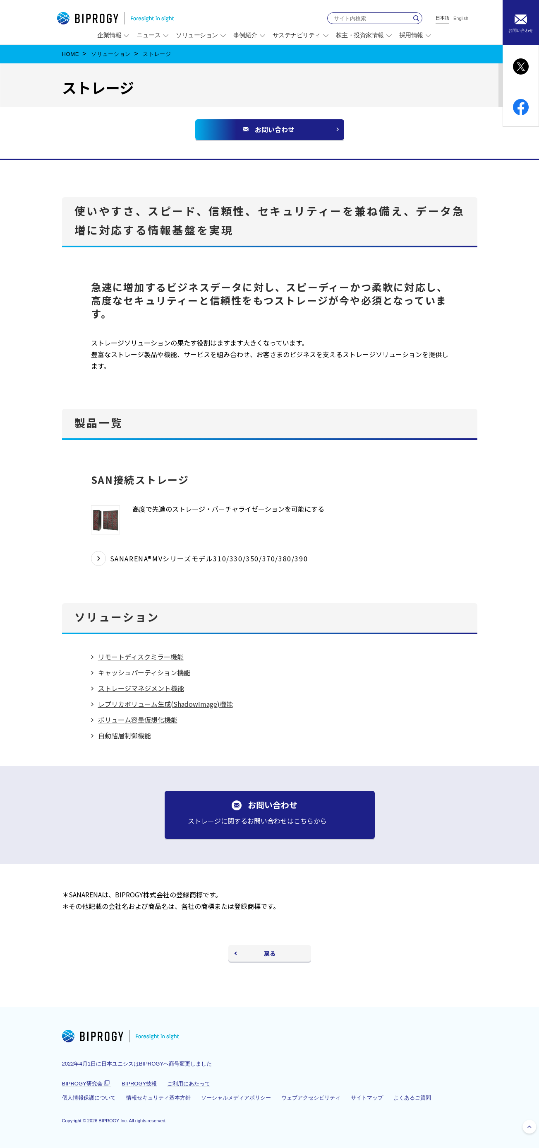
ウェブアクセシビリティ (310, 1098)
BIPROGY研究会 (86, 1083)
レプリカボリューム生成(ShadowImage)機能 (165, 704)
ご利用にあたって (188, 1083)
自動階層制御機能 (124, 735)
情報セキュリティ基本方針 (158, 1098)
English (460, 18)
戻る (269, 953)
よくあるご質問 (412, 1098)
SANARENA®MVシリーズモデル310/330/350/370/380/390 (209, 558)
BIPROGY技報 (139, 1083)
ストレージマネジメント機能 (141, 688)
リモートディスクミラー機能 (141, 657)
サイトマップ (367, 1098)
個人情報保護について (89, 1098)
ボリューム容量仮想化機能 (137, 720)
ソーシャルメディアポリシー (236, 1098)
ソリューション (111, 54)
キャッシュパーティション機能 (144, 672)
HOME (70, 54)
